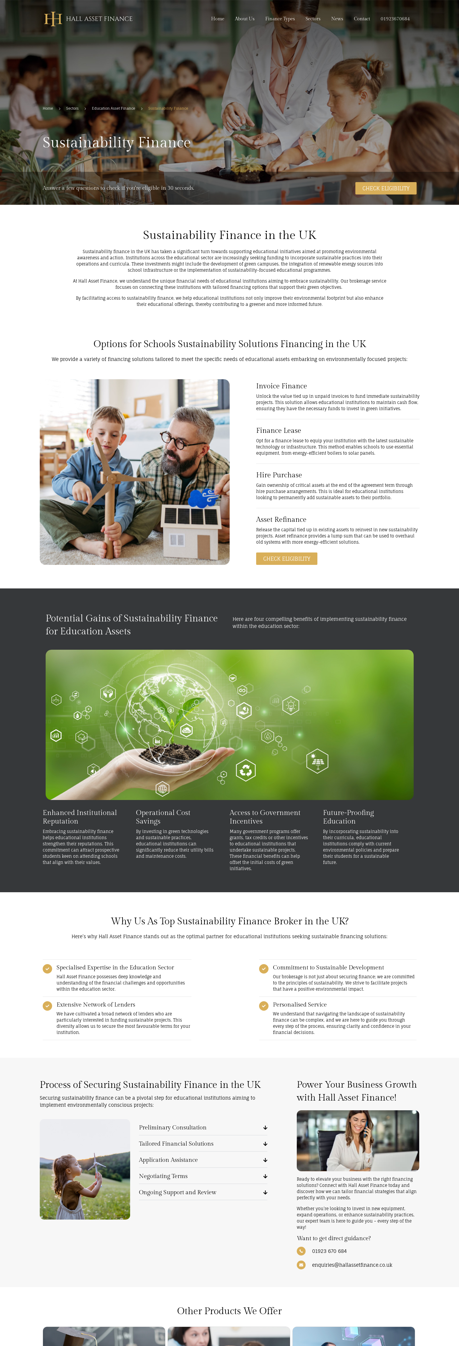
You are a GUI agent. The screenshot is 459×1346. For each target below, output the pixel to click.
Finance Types (280, 19)
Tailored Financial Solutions (176, 1143)
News (337, 19)
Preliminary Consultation (173, 1127)
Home (217, 19)
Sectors (313, 19)
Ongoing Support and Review (177, 1192)
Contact (362, 19)
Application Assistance (168, 1160)
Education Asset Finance (113, 108)
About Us (245, 19)
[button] (203, 1127)
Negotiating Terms (163, 1176)
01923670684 (395, 19)
